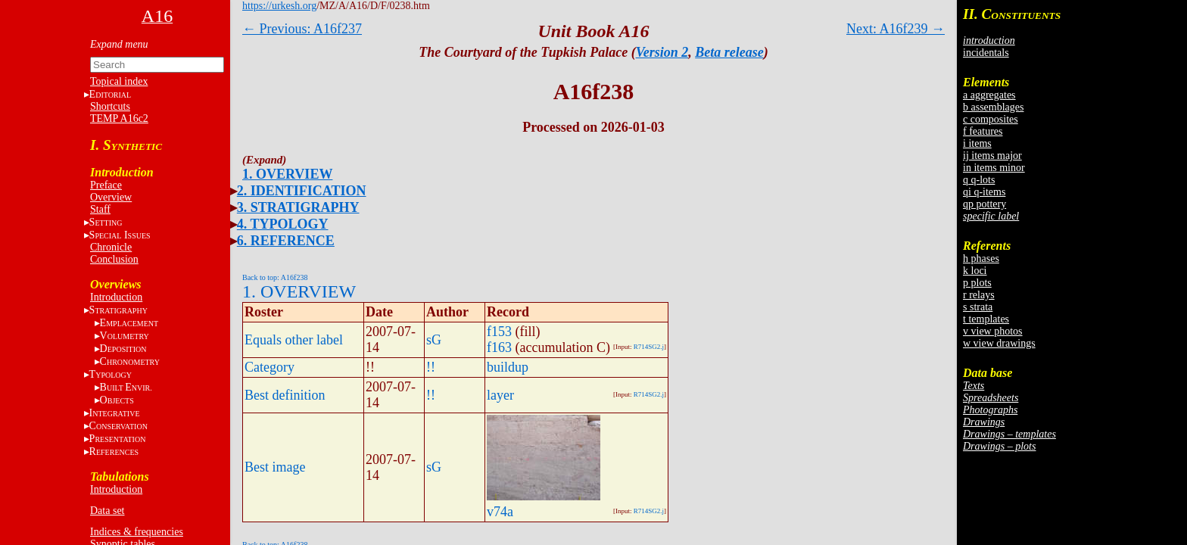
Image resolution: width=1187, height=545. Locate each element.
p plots (977, 282)
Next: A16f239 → (895, 28)
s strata (977, 307)
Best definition (285, 395)
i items (977, 143)
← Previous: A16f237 (302, 28)
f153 (499, 331)
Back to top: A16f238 (274, 277)
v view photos (993, 331)
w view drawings (999, 343)
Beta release (729, 52)
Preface (106, 185)
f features (982, 131)
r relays (979, 295)
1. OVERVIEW (287, 174)
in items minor (994, 167)
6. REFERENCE (286, 240)
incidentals (986, 52)
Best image (275, 467)
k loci (975, 270)
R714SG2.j (649, 346)
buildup (507, 367)
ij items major (992, 155)
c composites (990, 119)
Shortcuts (110, 106)
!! (430, 367)
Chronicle (111, 247)
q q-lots (979, 179)
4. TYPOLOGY (283, 224)
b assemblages (993, 107)
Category (269, 367)
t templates (986, 319)
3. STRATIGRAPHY (298, 207)
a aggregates (989, 95)
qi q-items (984, 192)
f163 (499, 347)
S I (120, 235)
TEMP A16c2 (119, 118)
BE (126, 387)
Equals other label (294, 339)
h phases (981, 258)
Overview (111, 197)
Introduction (116, 297)
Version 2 (662, 52)
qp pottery (984, 204)
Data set (107, 510)
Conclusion (114, 259)
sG (433, 339)
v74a (500, 511)
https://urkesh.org (279, 5)
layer (500, 395)
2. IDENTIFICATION (301, 190)
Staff (100, 209)
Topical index (119, 81)
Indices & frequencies (136, 531)
